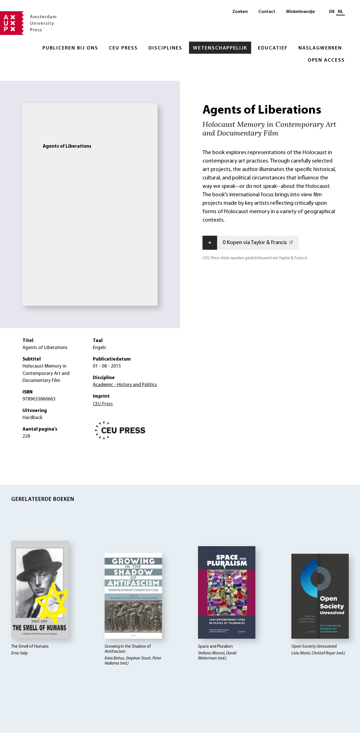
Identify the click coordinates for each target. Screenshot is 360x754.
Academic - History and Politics (125, 384)
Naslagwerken (320, 48)
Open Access (326, 60)
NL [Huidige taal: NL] (340, 12)
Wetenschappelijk (220, 48)
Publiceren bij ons (70, 48)
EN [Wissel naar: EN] (331, 12)
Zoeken (240, 12)
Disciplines (165, 48)
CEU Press (123, 48)
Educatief (273, 48)
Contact (266, 12)
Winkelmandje (300, 12)
